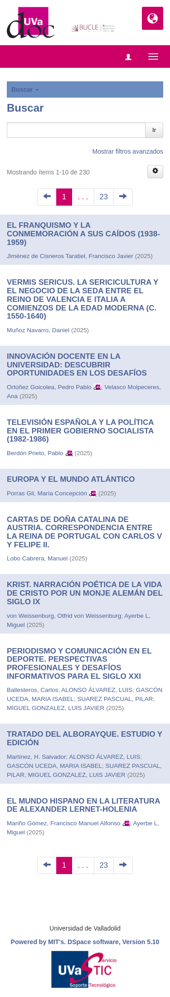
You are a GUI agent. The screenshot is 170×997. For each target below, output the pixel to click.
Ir (154, 130)
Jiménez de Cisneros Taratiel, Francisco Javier (70, 256)
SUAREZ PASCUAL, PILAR (115, 699)
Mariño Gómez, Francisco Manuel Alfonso (64, 823)
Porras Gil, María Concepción (47, 493)
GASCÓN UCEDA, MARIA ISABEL (54, 765)
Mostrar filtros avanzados (127, 151)
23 (104, 197)
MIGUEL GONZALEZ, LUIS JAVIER (55, 708)
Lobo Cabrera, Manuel (37, 558)
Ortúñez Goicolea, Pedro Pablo (49, 387)
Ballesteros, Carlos (32, 690)
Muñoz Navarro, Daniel (38, 330)
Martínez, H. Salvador (36, 756)
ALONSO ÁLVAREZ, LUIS (96, 690)
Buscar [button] (25, 89)
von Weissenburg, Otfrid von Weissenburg (64, 615)
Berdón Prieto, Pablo (35, 453)
